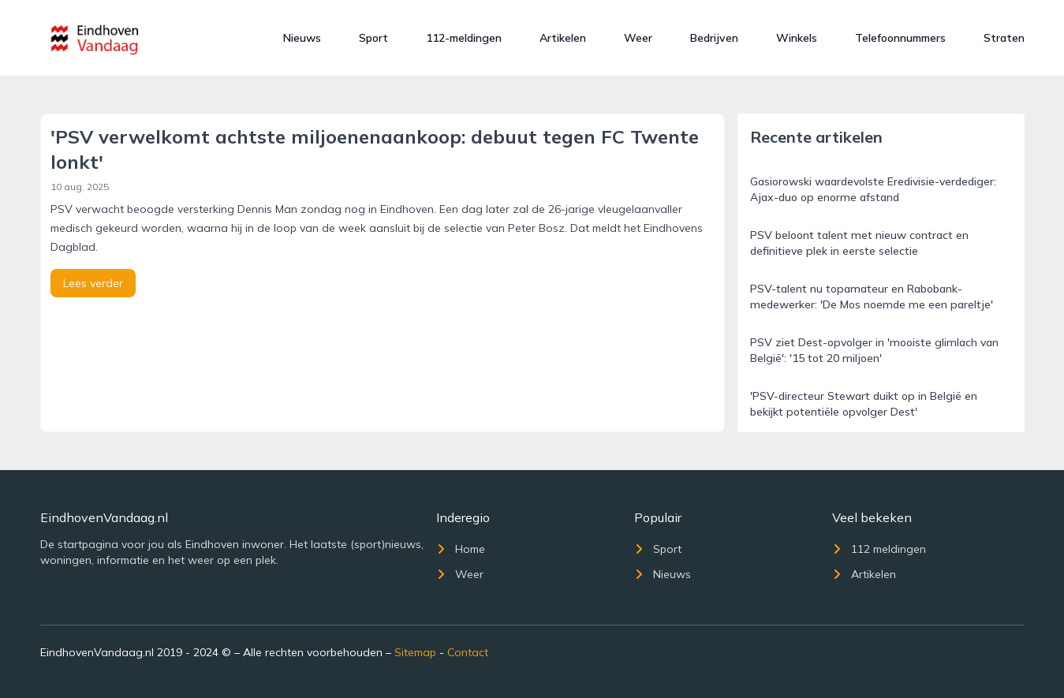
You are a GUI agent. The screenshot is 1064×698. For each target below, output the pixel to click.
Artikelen (562, 38)
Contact (467, 652)
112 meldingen (879, 549)
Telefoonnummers (900, 38)
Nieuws (302, 38)
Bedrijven (714, 38)
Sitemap (415, 652)
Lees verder (93, 283)
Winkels (796, 38)
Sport (373, 38)
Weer (638, 38)
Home (460, 549)
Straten (1004, 38)
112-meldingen (464, 38)
